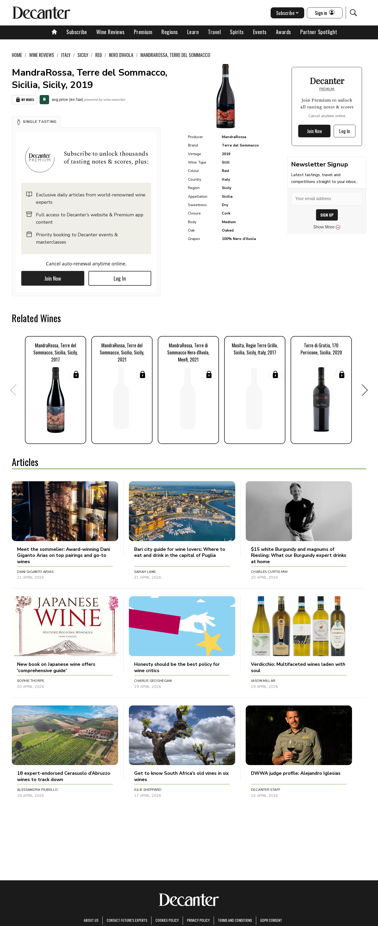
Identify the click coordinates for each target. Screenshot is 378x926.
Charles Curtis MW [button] (269, 571)
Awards (283, 32)
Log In (120, 278)
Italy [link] (65, 54)
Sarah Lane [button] (145, 571)
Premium (143, 32)
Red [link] (98, 54)
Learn (193, 32)
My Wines (24, 99)
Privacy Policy (198, 920)
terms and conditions (235, 920)
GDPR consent (271, 920)
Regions (169, 32)
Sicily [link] (82, 54)
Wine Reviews (110, 32)
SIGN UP (327, 215)
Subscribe (76, 32)
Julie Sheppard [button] (148, 789)
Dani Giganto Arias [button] (35, 571)
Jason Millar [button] (263, 680)
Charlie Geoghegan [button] (153, 680)
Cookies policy (167, 920)
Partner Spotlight (318, 32)
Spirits (237, 32)
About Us (91, 920)
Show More (326, 227)
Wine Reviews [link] (41, 54)
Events (260, 32)
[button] (36, 121)
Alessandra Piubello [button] (37, 789)
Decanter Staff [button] (265, 789)
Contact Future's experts (127, 920)
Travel (214, 32)
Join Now (52, 278)
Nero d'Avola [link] (121, 54)
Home (17, 54)
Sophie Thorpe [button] (30, 680)
